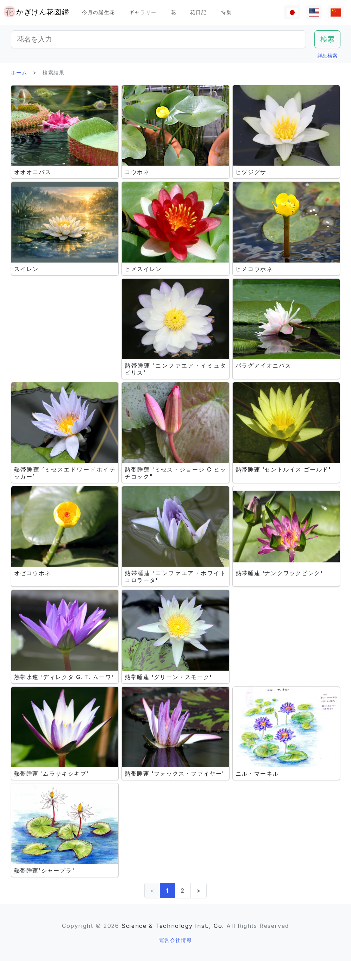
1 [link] (167, 890)
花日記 (198, 12)
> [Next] (198, 890)
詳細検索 (327, 55)
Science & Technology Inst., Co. (172, 925)
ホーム (19, 72)
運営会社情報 (175, 940)
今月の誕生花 (98, 12)
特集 (226, 12)
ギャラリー (143, 12)
